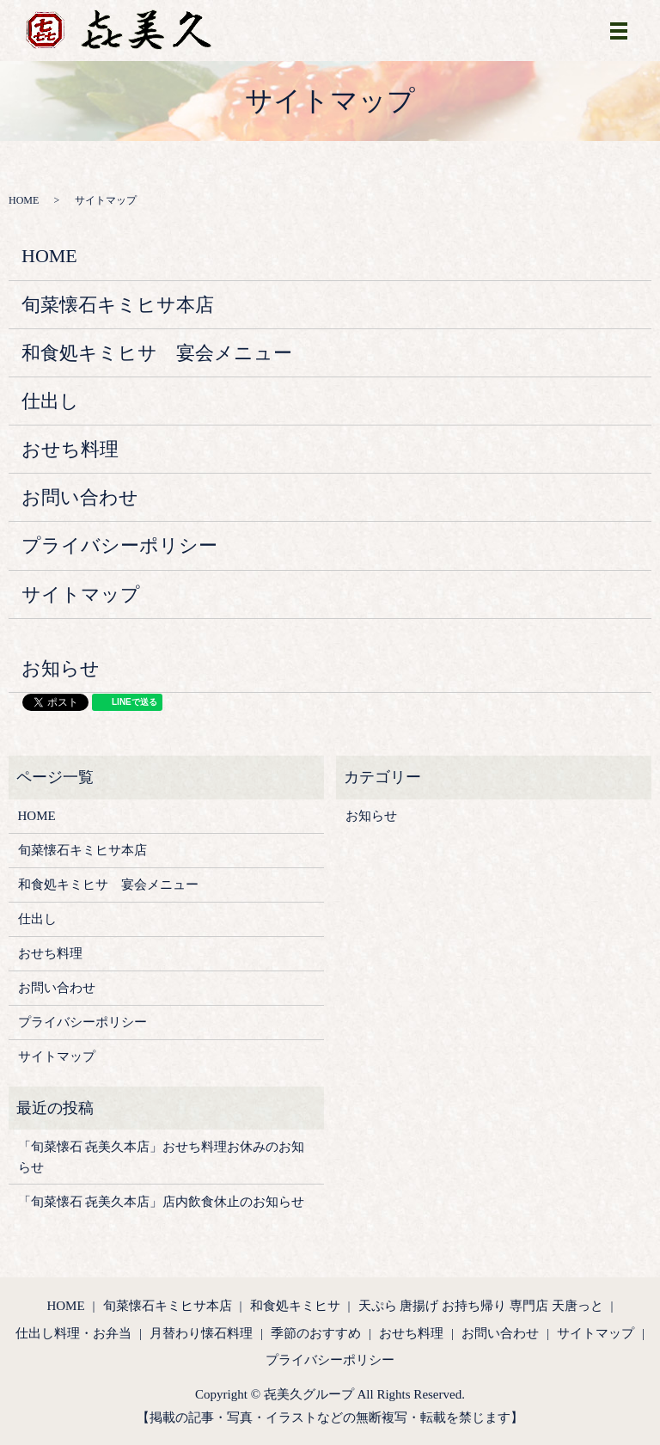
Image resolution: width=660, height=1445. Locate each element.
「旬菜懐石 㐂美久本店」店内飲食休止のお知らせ (161, 1202)
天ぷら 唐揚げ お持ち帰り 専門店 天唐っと (480, 1306)
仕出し (50, 401)
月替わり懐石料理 (201, 1333)
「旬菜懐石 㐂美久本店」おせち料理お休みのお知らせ (161, 1157)
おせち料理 (70, 449)
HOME (24, 200)
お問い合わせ (79, 497)
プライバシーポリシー (119, 545)
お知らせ (60, 668)
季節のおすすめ (316, 1333)
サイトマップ (80, 594)
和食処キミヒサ (295, 1306)
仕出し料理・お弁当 (73, 1333)
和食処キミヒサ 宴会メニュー (156, 353)
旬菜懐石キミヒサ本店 (117, 304)
